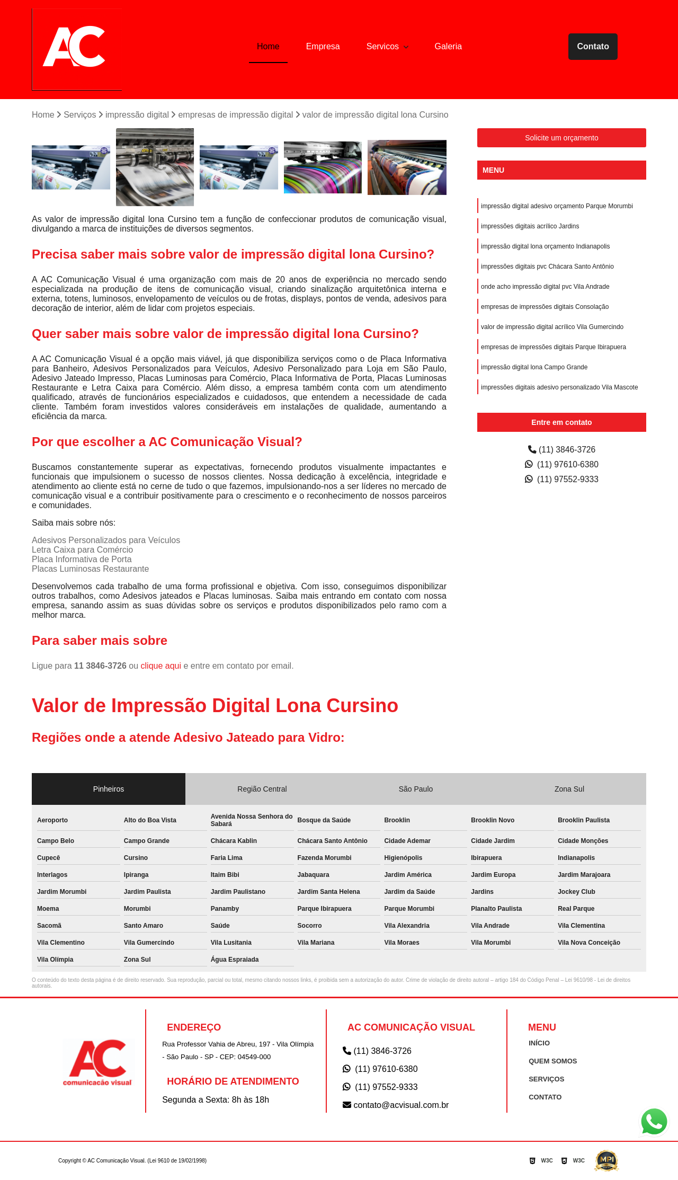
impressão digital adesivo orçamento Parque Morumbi (557, 206)
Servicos (384, 46)
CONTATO (545, 1097)
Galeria (448, 46)
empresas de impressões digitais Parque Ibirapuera (553, 347)
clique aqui (161, 666)
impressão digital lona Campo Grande (534, 367)
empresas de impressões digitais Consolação (545, 306)
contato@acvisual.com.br (396, 1105)
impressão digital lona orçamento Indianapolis (545, 246)
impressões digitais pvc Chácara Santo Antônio (547, 266)
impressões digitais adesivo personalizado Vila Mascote (559, 387)
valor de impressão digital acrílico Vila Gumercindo (552, 327)
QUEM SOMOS (553, 1061)
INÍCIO (539, 1043)
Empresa (323, 46)
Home (268, 46)
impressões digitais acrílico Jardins (530, 226)
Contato (593, 46)
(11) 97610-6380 (562, 464)
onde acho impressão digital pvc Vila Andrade (545, 286)
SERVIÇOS (546, 1079)
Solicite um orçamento (562, 138)
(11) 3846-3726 (562, 449)
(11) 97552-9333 (562, 479)
